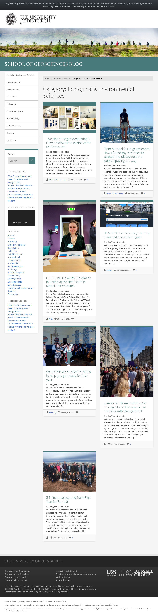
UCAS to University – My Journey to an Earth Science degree (127, 235)
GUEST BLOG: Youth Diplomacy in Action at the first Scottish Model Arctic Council (68, 282)
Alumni (11, 235)
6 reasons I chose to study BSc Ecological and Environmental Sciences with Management (125, 407)
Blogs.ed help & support (16, 580)
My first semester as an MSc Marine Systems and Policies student (20, 197)
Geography (13, 294)
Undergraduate (13, 82)
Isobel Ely (52, 412)
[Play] (11, 222)
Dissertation (13, 247)
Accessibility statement (66, 571)
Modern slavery (63, 577)
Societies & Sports (15, 111)
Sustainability (13, 118)
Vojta (51, 319)
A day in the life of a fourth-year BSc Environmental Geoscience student (20, 188)
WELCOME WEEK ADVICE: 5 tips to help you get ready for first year (68, 375)
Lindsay (109, 270)
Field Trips (11, 140)
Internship (12, 241)
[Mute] (29, 222)
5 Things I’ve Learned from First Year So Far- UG (68, 499)
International (14, 257)
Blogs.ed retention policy (16, 577)
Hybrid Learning (14, 125)
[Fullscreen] (33, 222)
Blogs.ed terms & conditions (17, 571)
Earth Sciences (14, 284)
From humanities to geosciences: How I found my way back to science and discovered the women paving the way (127, 154)
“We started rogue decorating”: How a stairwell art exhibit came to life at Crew (68, 142)
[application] (21, 218)
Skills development (16, 244)
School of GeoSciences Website (20, 75)
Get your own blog (59, 601)
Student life (12, 96)
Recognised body (13, 591)
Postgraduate (13, 89)
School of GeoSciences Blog (44, 64)
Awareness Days (15, 266)
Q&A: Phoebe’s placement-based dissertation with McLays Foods (20, 179)
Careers (10, 133)
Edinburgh (11, 104)
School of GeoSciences (57, 180)
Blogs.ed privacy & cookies (17, 574)
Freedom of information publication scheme (76, 574)
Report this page (63, 580)
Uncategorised (14, 278)
